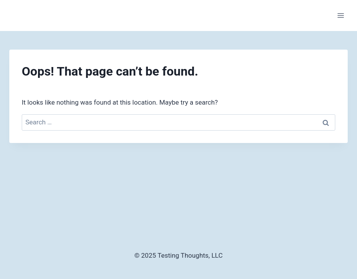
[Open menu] (340, 15)
